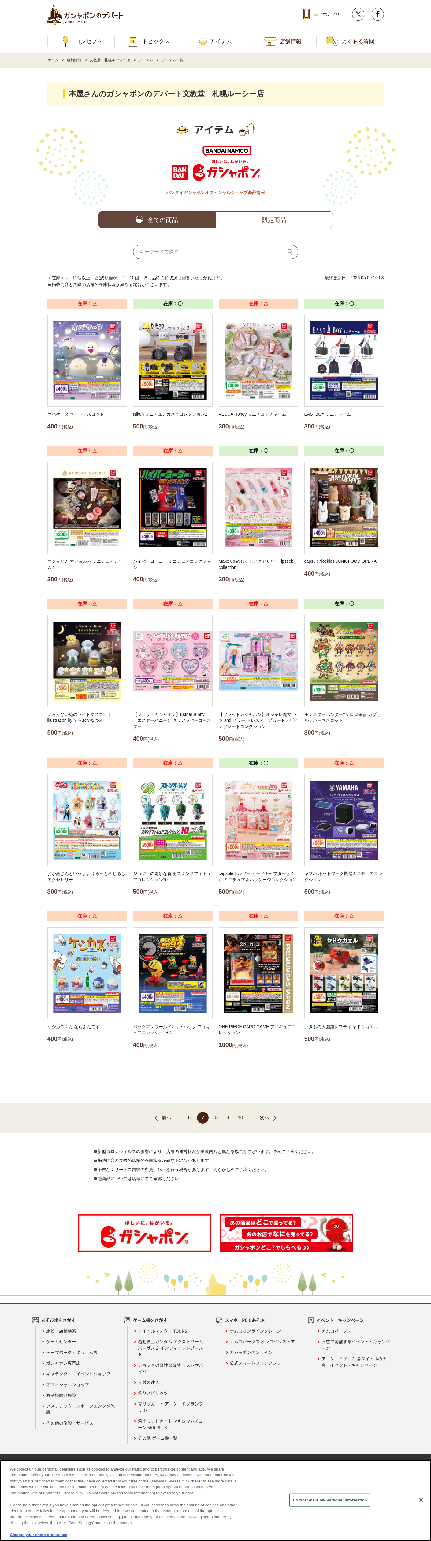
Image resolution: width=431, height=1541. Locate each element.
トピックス (156, 41)
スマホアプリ (327, 14)
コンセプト (88, 41)
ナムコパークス (336, 1331)
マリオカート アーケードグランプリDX (170, 1407)
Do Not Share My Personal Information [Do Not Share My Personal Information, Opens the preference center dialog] (330, 1500)
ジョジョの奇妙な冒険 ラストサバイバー (170, 1368)
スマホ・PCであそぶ (245, 1320)
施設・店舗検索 (61, 1331)
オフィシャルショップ (67, 1384)
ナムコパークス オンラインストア (262, 1341)
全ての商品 (162, 219)
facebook (378, 14)
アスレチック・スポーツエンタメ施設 (80, 1409)
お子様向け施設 (61, 1395)
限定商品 (274, 219)
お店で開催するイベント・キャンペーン (355, 1344)
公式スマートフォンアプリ (255, 1363)
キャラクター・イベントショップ (78, 1374)
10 (240, 1117)
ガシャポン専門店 (63, 1363)
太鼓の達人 (148, 1382)
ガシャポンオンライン (251, 1352)
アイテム (221, 41)
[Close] (421, 1500)
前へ (166, 1117)
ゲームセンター (61, 1341)
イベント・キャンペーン (340, 1320)
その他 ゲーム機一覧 (157, 1438)
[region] (215, 1500)
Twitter (358, 14)
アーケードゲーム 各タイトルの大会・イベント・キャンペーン (354, 1362)
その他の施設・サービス (69, 1423)
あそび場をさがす (58, 1320)
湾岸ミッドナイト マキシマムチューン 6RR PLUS (170, 1424)
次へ (264, 1117)
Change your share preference (38, 1534)
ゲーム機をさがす (150, 1320)
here (196, 1481)
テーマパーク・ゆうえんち (72, 1352)
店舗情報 (291, 41)
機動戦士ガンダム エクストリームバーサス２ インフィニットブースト (170, 1347)
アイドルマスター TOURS (162, 1331)
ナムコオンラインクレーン (255, 1331)
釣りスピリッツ (153, 1393)
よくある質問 (357, 41)
